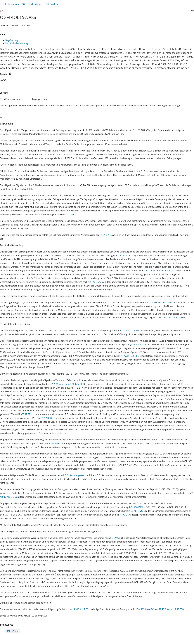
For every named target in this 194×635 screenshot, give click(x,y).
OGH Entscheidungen (32, 4)
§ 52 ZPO (179, 609)
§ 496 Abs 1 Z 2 (61, 384)
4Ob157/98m (12, 631)
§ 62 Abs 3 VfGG (137, 510)
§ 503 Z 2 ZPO (77, 384)
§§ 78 (137, 609)
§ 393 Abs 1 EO (81, 609)
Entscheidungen (11, 4)
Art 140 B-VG (94, 281)
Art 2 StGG (170, 270)
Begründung (11, 40)
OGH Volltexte (53, 4)
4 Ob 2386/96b (136, 507)
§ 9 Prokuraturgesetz (73, 475)
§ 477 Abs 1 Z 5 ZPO (172, 317)
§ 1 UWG (69, 214)
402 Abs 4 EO (147, 609)
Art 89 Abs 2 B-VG (9, 496)
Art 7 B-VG (151, 270)
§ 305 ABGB (24, 414)
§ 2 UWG (122, 255)
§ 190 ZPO (125, 514)
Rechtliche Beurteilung (16, 43)
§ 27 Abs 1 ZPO (138, 344)
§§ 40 (161, 609)
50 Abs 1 (169, 609)
